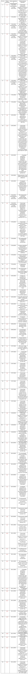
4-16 (7, 337)
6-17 (7, 600)
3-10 (7, 125)
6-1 (7, 442)
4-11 (7, 297)
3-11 (7, 155)
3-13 (7, 181)
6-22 (7, 647)
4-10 (7, 290)
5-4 (7, 373)
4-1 (7, 195)
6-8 (7, 516)
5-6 (7, 389)
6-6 (7, 498)
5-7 (7, 401)
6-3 (7, 464)
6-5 (7, 486)
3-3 (7, 24)
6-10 (7, 533)
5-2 (7, 351)
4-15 (7, 329)
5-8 (7, 413)
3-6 (7, 80)
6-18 (7, 611)
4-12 (7, 303)
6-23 (7, 662)
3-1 (7, 4)
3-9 (7, 115)
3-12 (7, 175)
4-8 (7, 268)
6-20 (7, 633)
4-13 (7, 316)
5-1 (7, 346)
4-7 (7, 264)
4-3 (7, 221)
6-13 (7, 561)
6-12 (7, 554)
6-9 (7, 524)
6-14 (7, 569)
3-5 (7, 55)
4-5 (7, 245)
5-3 (7, 363)
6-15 (7, 588)
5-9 (7, 424)
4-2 (7, 203)
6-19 (7, 616)
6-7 (7, 508)
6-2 (7, 453)
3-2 (7, 17)
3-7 (7, 94)
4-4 (7, 238)
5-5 (7, 381)
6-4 (7, 474)
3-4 (7, 34)
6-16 (7, 591)
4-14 (7, 323)
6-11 (7, 548)
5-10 (7, 432)
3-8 (7, 102)
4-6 (7, 254)
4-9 (7, 275)
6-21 (7, 637)
